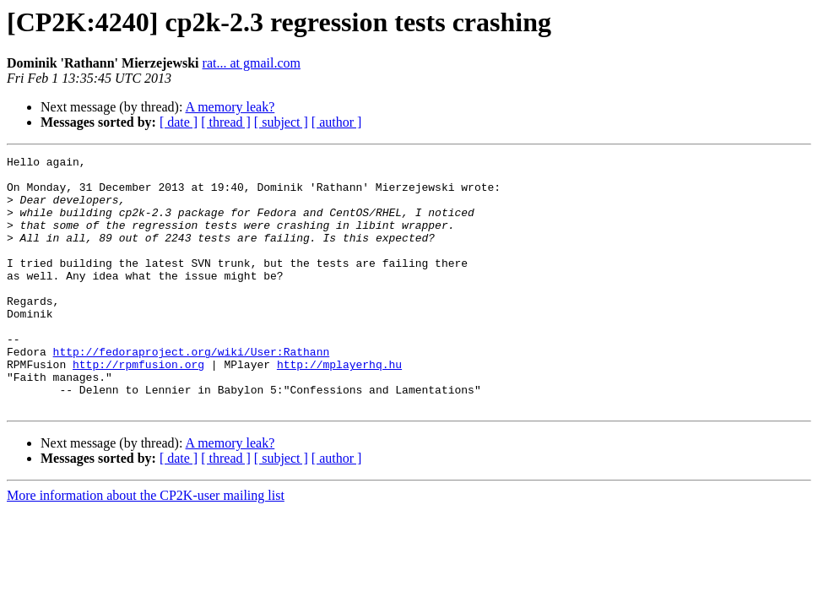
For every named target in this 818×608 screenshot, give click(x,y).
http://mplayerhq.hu (339, 407)
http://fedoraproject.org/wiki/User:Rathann (191, 391)
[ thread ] (226, 122)
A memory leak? (230, 107)
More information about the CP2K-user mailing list (145, 546)
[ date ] (179, 122)
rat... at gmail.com (252, 63)
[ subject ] (281, 122)
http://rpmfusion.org (138, 407)
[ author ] (336, 122)
